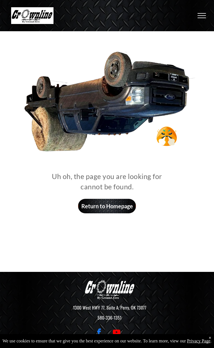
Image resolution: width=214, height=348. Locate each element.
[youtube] (116, 333)
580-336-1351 (109, 317)
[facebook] (99, 333)
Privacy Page (198, 341)
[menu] (201, 15)
